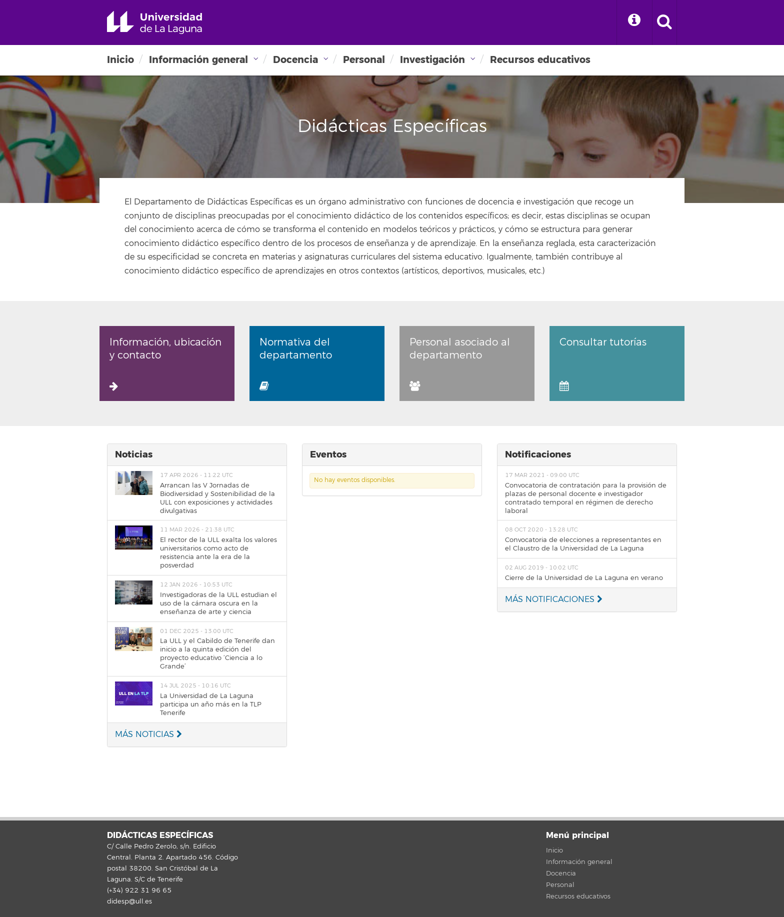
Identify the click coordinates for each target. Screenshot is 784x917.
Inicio (120, 60)
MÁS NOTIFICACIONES (553, 599)
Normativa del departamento (296, 363)
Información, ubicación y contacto (166, 363)
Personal (364, 60)
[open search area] (664, 22)
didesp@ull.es (129, 902)
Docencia (295, 60)
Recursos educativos (540, 60)
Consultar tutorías (603, 363)
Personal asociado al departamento (460, 363)
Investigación (432, 60)
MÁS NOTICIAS (148, 735)
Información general (198, 60)
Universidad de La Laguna (154, 22)
